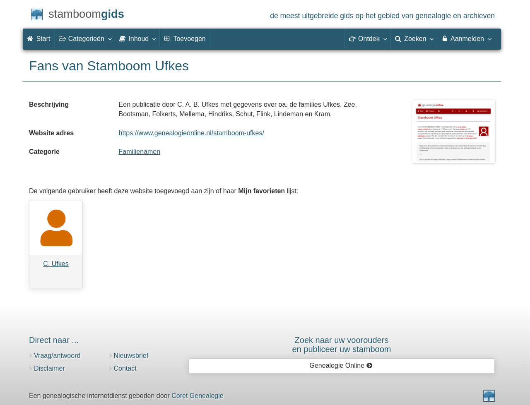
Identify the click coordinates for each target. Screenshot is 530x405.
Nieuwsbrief (131, 355)
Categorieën (85, 38)
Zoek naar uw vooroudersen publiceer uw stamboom (341, 345)
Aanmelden (466, 38)
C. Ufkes (55, 263)
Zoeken (414, 38)
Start (38, 38)
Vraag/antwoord (57, 355)
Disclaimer (49, 368)
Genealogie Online (341, 365)
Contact (125, 368)
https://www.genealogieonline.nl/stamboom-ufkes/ (191, 133)
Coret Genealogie (197, 395)
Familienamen (139, 151)
